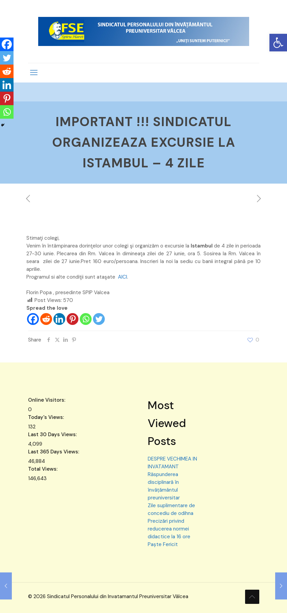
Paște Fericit (163, 544)
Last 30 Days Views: (53, 434)
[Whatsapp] (86, 319)
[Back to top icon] (252, 597)
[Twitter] (99, 319)
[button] (278, 42)
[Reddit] (46, 319)
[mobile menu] (34, 72)
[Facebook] (33, 319)
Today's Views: (46, 417)
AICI (122, 277)
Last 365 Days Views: (54, 451)
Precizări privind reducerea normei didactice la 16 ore (169, 529)
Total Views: (43, 469)
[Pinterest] (72, 319)
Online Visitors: (47, 400)
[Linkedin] (59, 319)
